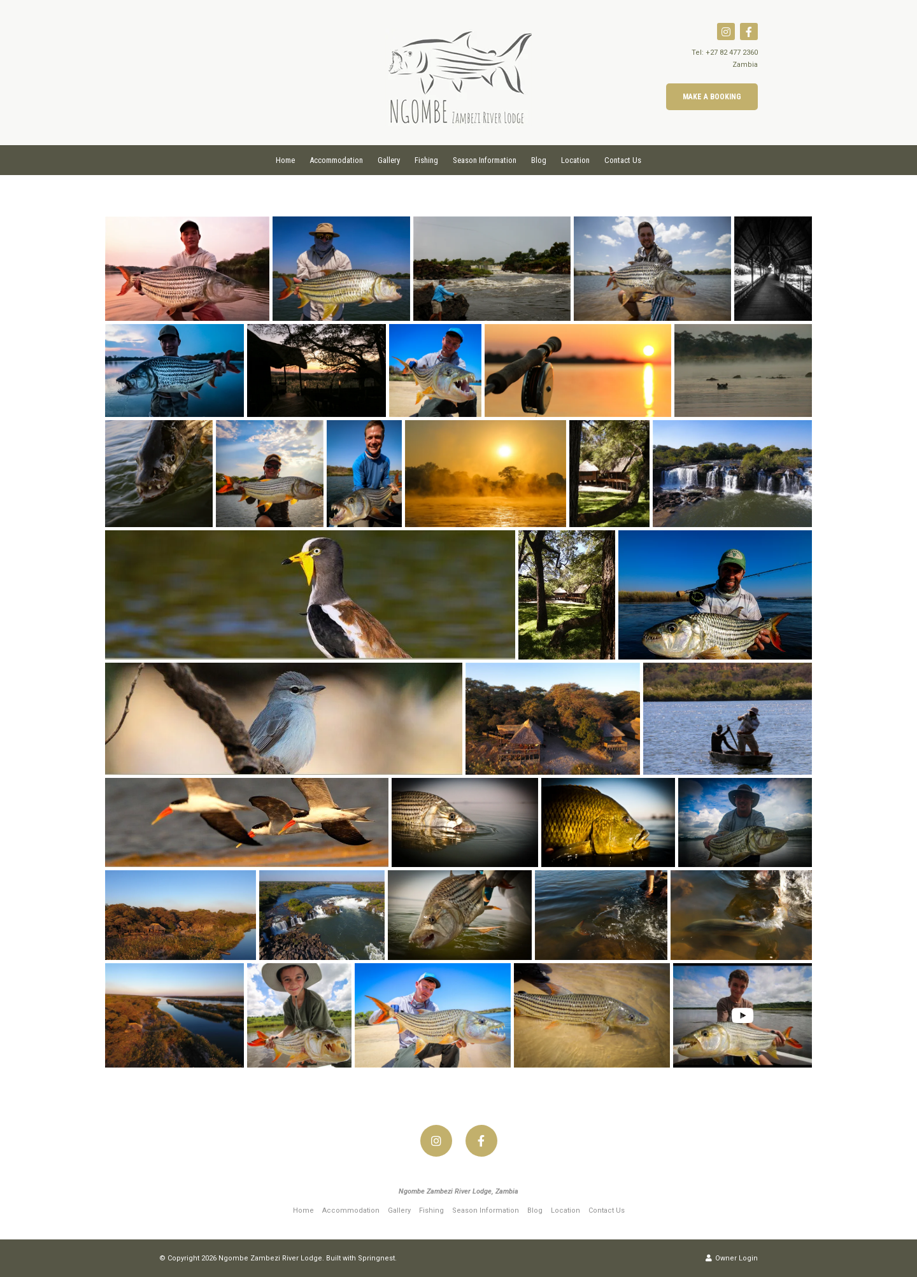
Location (575, 160)
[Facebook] (749, 31)
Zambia (745, 64)
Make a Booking (712, 96)
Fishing (426, 160)
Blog (538, 160)
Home (285, 160)
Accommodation (336, 160)
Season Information (484, 160)
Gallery (389, 160)
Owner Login (732, 1258)
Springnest (376, 1258)
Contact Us (622, 160)
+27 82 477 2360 (732, 52)
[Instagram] (726, 31)
